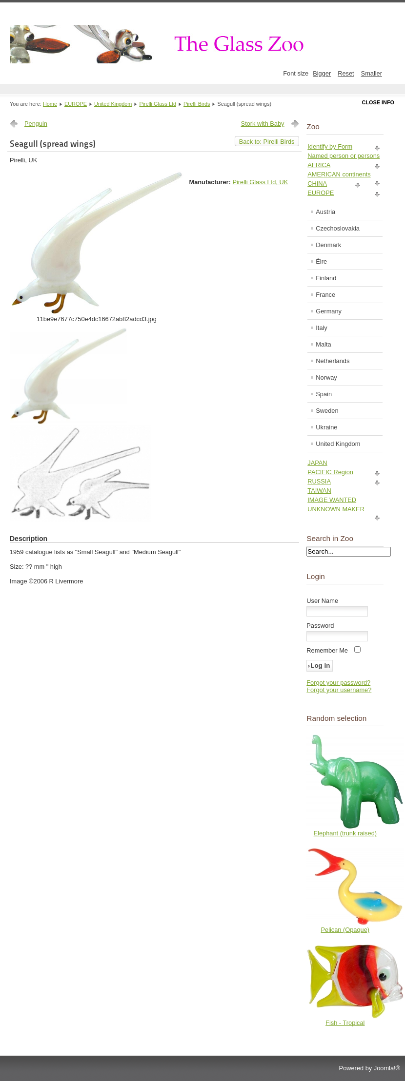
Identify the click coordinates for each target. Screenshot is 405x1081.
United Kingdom (113, 104)
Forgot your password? (338, 682)
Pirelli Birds (196, 104)
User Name (322, 600)
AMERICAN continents (338, 174)
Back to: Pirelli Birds (267, 141)
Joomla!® (387, 1068)
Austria (325, 211)
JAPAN (317, 462)
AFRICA (318, 165)
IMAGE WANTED (331, 499)
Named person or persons (343, 155)
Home (50, 104)
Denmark (328, 245)
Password (320, 625)
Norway (326, 377)
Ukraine (326, 427)
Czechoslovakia (338, 228)
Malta (323, 344)
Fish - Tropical (344, 1022)
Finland (326, 278)
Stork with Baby (262, 123)
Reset (346, 73)
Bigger (322, 73)
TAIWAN (319, 490)
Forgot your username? (338, 690)
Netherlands (332, 361)
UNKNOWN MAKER (335, 509)
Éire (321, 261)
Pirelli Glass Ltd (157, 104)
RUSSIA (319, 481)
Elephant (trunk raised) (345, 833)
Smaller (371, 73)
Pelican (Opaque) (345, 929)
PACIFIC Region (330, 472)
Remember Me (327, 650)
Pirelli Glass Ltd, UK (260, 182)
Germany (329, 311)
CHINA (317, 183)
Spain (324, 394)
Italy (321, 327)
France (325, 294)
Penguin (35, 123)
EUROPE (75, 104)
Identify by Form (329, 146)
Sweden (327, 410)
